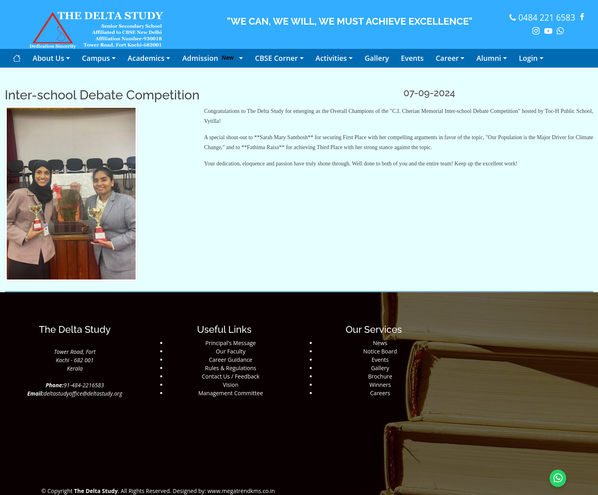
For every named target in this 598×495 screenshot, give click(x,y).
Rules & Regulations (230, 368)
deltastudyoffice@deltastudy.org (82, 393)
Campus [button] (96, 58)
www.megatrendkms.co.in (240, 491)
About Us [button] (48, 58)
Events (380, 359)
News (380, 343)
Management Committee (230, 393)
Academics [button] (146, 58)
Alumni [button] (488, 58)
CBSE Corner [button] (276, 58)
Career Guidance (230, 359)
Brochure (380, 376)
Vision (230, 384)
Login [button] (528, 58)
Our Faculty (231, 351)
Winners (380, 384)
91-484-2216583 (84, 385)
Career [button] (447, 58)
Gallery (380, 368)
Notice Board (380, 351)
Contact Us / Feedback (230, 376)
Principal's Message (231, 343)
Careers (380, 393)
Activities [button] (331, 58)
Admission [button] (209, 58)
